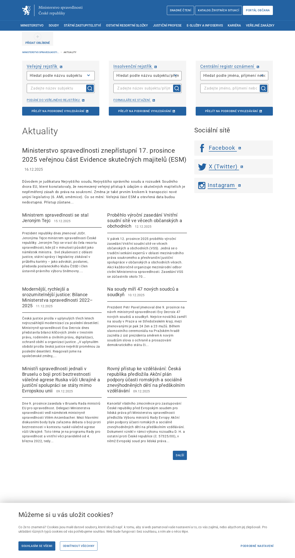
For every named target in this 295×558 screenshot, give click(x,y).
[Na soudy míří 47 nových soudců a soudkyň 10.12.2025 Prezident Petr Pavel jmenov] (147, 316)
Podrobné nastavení (257, 546)
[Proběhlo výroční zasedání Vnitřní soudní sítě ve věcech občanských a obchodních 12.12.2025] (147, 245)
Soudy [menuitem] (54, 25)
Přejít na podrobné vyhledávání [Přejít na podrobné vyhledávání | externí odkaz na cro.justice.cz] (231, 111)
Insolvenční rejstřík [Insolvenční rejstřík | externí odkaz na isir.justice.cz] (133, 66)
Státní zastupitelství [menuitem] (82, 25)
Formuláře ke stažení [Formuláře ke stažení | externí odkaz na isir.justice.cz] (132, 100)
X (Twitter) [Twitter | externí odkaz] (218, 166)
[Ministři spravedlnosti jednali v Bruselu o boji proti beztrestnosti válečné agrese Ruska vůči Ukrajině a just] (62, 405)
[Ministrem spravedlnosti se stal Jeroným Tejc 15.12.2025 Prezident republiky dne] (62, 242)
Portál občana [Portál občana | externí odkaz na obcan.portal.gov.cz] (258, 10)
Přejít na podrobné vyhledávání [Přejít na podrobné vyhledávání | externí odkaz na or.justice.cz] (58, 111)
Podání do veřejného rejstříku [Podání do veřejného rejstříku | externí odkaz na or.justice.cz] (53, 100)
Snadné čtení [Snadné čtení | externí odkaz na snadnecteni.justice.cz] (180, 10)
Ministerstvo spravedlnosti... (41, 52)
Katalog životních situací (218, 10)
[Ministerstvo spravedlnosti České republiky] (52, 10)
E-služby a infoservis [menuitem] (205, 25)
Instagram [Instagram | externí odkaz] (217, 185)
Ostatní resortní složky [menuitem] (127, 25)
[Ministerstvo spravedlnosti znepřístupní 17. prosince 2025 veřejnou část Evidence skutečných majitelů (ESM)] (104, 175)
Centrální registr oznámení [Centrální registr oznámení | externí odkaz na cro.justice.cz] (227, 66)
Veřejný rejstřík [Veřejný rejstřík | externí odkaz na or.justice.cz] (42, 66)
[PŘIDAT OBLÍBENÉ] (37, 39)
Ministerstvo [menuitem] (32, 25)
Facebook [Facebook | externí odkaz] (217, 148)
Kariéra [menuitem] (234, 25)
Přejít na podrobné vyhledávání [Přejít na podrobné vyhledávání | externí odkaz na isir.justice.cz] (144, 111)
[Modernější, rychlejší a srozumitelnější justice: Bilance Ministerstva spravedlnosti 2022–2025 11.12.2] (62, 322)
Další (180, 455)
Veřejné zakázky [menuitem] (260, 25)
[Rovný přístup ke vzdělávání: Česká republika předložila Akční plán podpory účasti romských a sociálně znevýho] (147, 405)
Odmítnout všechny (78, 546)
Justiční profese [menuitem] (167, 25)
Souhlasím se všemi (36, 546)
